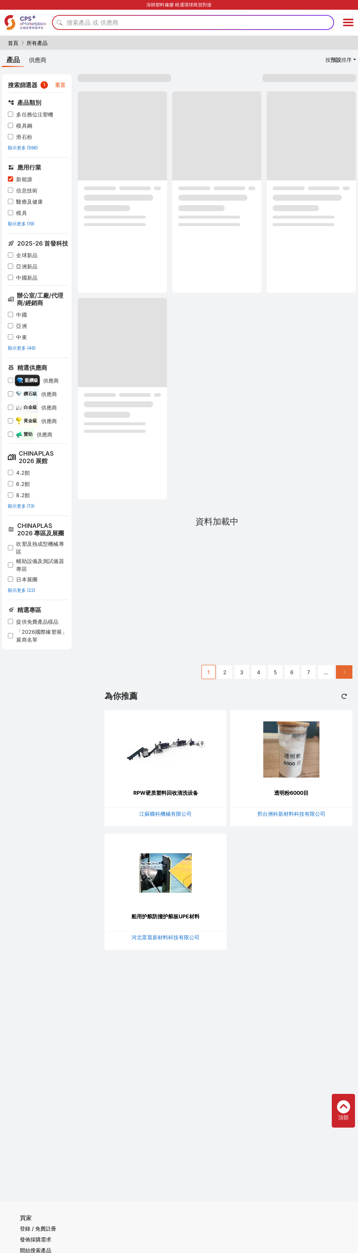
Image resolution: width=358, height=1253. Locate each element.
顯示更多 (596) (23, 147)
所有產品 (37, 43)
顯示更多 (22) (21, 590)
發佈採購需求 (35, 1239)
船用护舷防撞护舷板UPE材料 (165, 916)
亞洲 (21, 326)
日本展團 (26, 579)
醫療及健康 (29, 201)
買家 (26, 1218)
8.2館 (23, 495)
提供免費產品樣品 (37, 621)
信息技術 (26, 190)
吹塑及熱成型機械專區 (40, 548)
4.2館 (23, 472)
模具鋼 (24, 125)
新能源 (24, 179)
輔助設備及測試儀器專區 (40, 565)
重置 (60, 85)
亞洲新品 (26, 266)
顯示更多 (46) (22, 348)
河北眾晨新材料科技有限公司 (165, 937)
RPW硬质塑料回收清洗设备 (165, 793)
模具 (21, 213)
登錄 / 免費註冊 (38, 1228)
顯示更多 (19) (21, 223)
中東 (21, 337)
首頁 (13, 43)
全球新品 (26, 255)
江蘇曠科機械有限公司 (165, 814)
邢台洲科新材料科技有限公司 (291, 814)
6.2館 (23, 484)
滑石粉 (24, 137)
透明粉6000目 (291, 793)
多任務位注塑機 (34, 114)
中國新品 (26, 277)
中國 (21, 314)
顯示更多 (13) (21, 506)
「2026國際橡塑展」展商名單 (41, 636)
